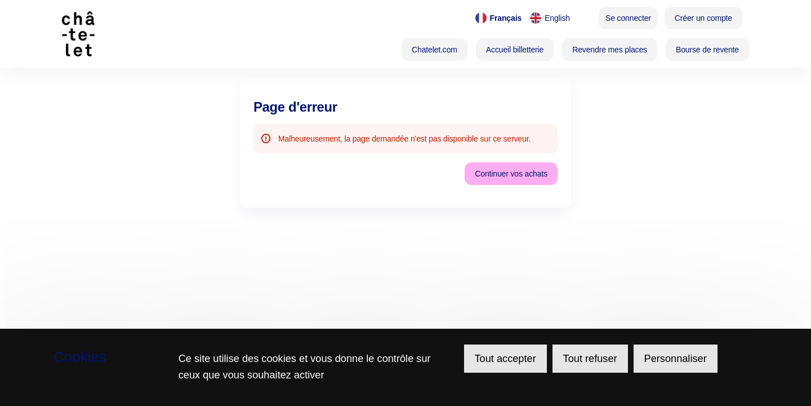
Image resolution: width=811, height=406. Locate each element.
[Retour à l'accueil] (139, 33)
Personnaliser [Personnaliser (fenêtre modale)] (675, 358)
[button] (434, 49)
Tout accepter (505, 358)
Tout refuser (590, 358)
